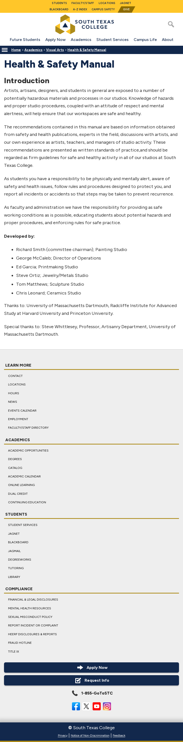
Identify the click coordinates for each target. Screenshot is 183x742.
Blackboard (59, 9)
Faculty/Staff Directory (28, 427)
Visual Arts (55, 50)
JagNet (125, 3)
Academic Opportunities (28, 450)
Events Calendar (22, 410)
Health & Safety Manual (86, 50)
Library (14, 577)
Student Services (112, 39)
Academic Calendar (24, 476)
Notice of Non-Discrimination (90, 735)
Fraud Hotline (20, 643)
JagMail (14, 551)
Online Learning (21, 485)
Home (16, 50)
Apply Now (55, 39)
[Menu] (4, 50)
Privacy (62, 735)
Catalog (15, 467)
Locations (107, 3)
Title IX (13, 651)
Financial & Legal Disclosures (33, 599)
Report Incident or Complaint (33, 625)
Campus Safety (103, 9)
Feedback (119, 735)
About (167, 39)
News (12, 402)
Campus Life (145, 39)
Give (126, 9)
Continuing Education (27, 502)
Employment (18, 419)
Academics (81, 39)
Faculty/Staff (82, 3)
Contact (15, 376)
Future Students (25, 39)
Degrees (15, 459)
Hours (13, 393)
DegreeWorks (19, 559)
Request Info (91, 680)
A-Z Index (80, 9)
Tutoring (16, 568)
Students (59, 3)
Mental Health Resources (29, 608)
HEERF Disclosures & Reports (32, 634)
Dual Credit (18, 493)
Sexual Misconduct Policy (30, 617)
